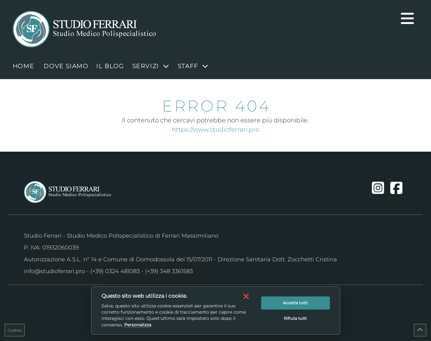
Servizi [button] (151, 66)
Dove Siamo (66, 66)
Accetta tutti (295, 302)
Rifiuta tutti (295, 318)
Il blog (110, 66)
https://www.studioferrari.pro (215, 129)
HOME (23, 66)
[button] (246, 296)
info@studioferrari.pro (54, 271)
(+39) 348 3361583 (169, 271)
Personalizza (137, 324)
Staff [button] (193, 66)
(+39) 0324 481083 (115, 271)
